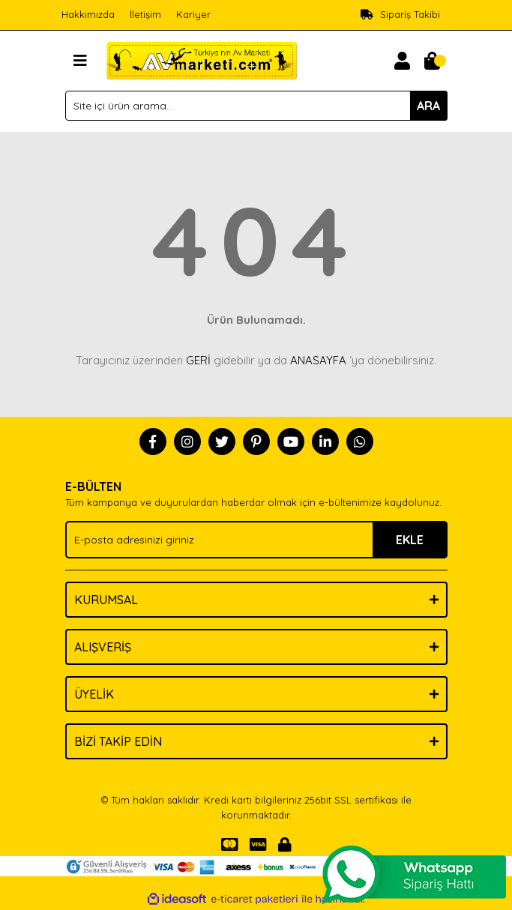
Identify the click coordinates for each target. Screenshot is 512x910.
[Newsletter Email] (256, 539)
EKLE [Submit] (410, 539)
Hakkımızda (88, 14)
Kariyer (193, 14)
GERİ (198, 360)
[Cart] (433, 61)
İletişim (145, 14)
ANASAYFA (318, 360)
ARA (428, 105)
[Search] (256, 106)
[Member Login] (403, 61)
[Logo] (202, 59)
